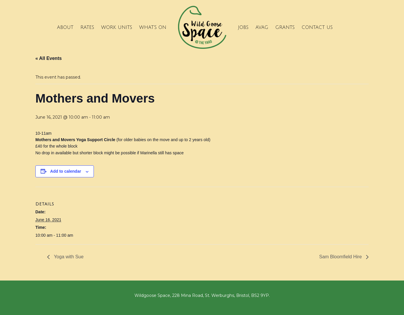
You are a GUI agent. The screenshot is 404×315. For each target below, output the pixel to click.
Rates (87, 27)
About (65, 27)
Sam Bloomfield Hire (341, 256)
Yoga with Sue (68, 256)
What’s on (152, 27)
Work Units (116, 27)
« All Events (48, 58)
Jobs (243, 27)
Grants (285, 27)
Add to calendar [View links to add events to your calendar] (65, 171)
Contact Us (317, 27)
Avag (261, 27)
